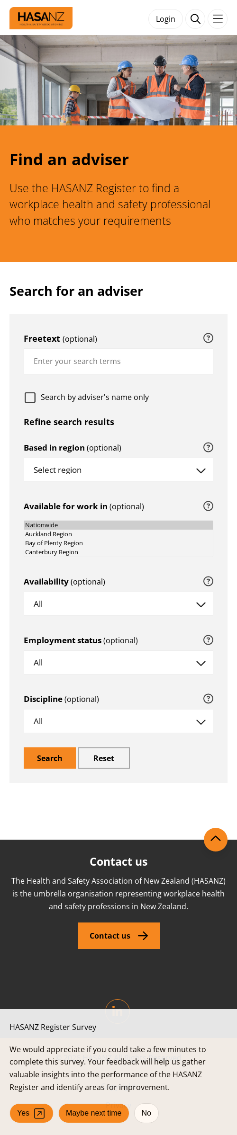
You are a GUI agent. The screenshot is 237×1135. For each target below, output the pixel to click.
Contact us (110, 936)
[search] (50, 758)
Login (165, 19)
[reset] (104, 758)
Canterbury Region (118, 552)
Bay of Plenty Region (118, 543)
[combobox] (118, 361)
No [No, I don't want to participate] (146, 1113)
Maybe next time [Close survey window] (93, 1113)
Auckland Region (118, 534)
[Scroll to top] (216, 839)
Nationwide (118, 525)
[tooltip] (208, 338)
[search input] (118, 361)
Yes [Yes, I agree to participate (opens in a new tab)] (31, 1113)
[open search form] (195, 19)
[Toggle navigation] (218, 19)
